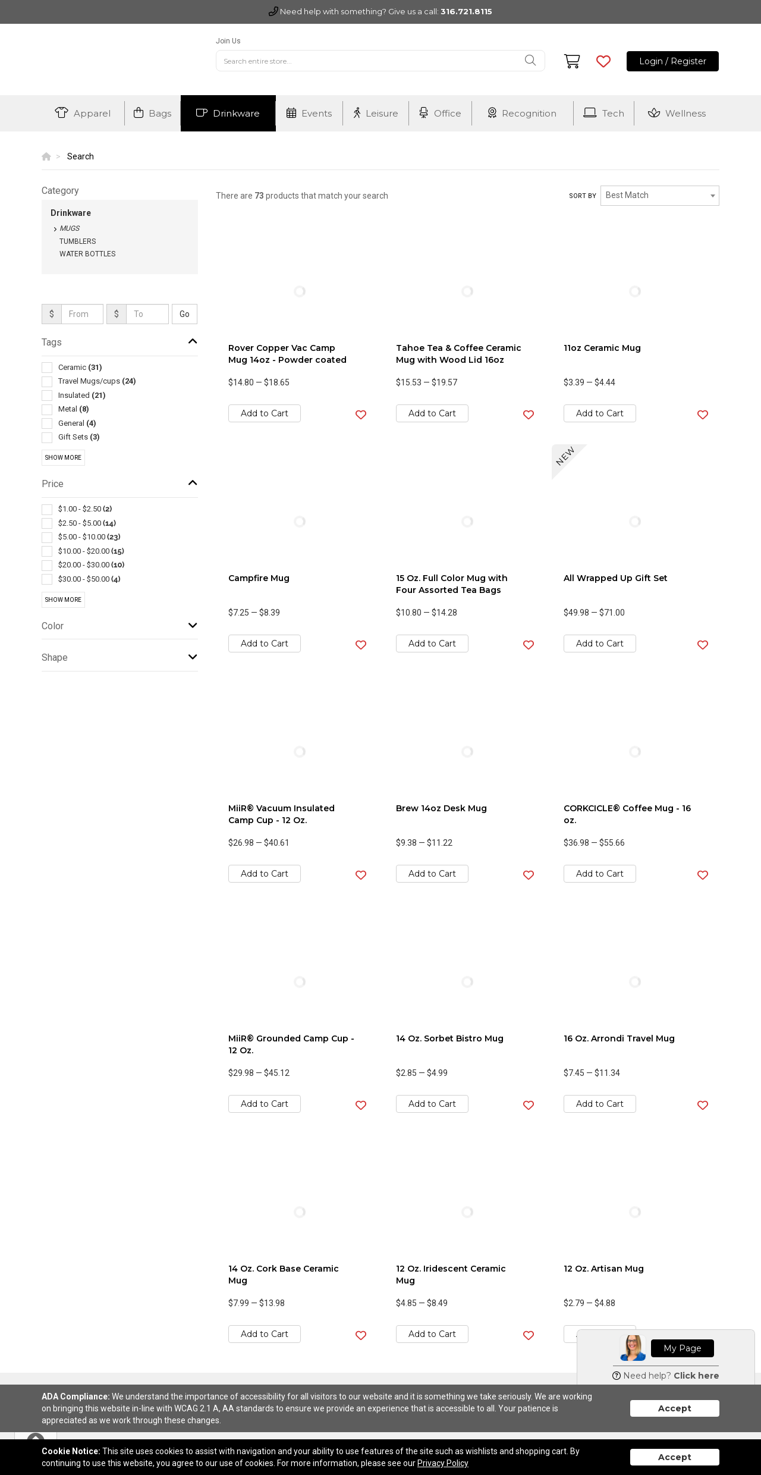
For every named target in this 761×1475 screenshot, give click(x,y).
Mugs (69, 228)
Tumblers (77, 241)
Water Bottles (87, 254)
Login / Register (672, 61)
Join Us (228, 41)
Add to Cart (264, 413)
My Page (682, 1348)
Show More (63, 457)
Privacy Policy (442, 1463)
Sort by (582, 196)
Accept (674, 1408)
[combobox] (659, 196)
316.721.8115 (466, 11)
